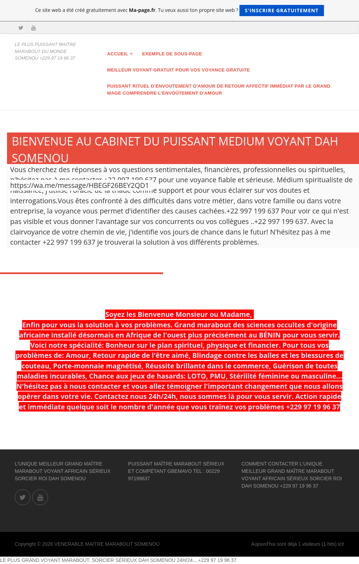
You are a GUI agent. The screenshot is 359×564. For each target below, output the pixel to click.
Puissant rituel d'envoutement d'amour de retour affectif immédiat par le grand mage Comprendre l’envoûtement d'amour (219, 89)
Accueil (117, 53)
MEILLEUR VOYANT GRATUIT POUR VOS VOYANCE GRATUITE (178, 70)
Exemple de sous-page (172, 53)
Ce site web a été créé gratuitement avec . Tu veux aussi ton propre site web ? (179, 10)
